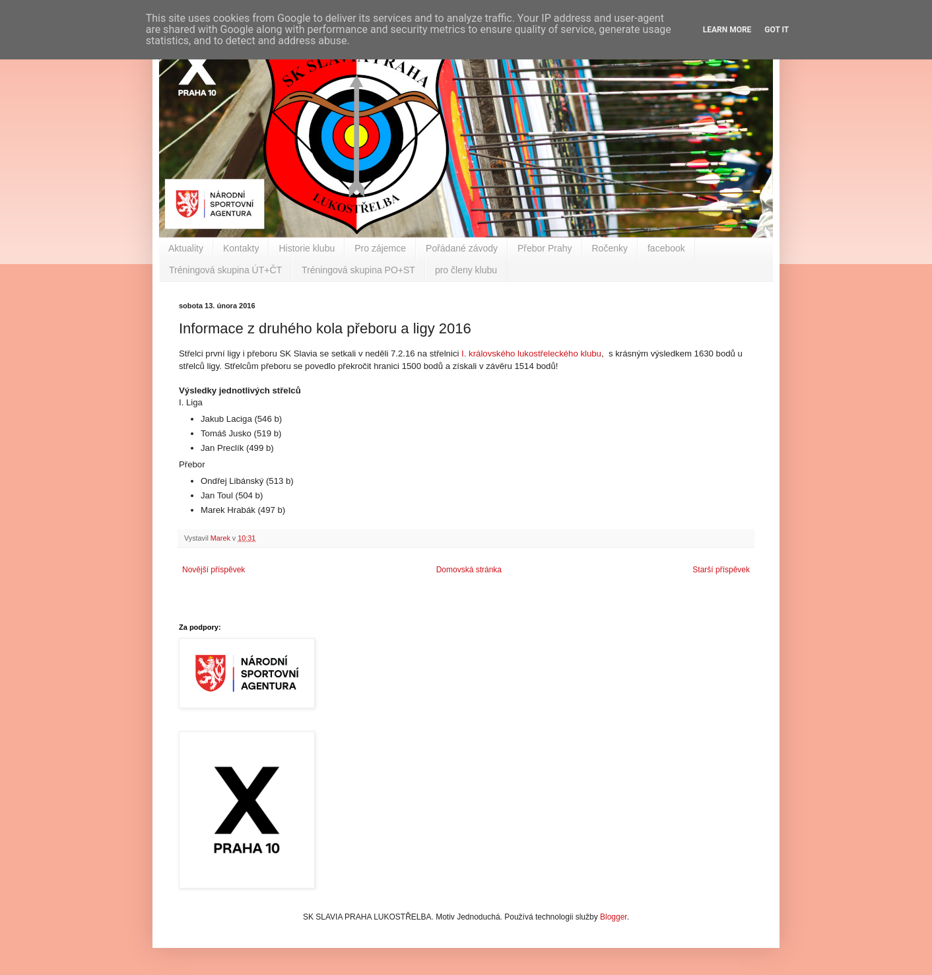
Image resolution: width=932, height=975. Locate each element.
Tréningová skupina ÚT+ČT (225, 270)
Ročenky (610, 248)
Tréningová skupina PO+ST (358, 270)
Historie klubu (307, 248)
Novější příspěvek (213, 569)
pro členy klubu (466, 270)
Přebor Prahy (544, 248)
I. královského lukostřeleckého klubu (531, 353)
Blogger (613, 917)
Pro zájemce (380, 248)
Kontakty (241, 248)
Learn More (727, 29)
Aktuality (185, 248)
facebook (666, 248)
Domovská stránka (469, 569)
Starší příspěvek (721, 569)
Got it (776, 29)
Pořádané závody (462, 248)
